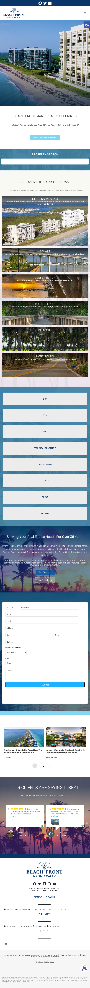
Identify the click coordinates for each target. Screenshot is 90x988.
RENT (45, 431)
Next (87, 823)
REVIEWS (45, 513)
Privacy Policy (63, 954)
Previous (3, 823)
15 (63, 842)
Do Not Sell (39, 956)
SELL (45, 415)
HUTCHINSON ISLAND (45, 199)
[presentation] (23, 694)
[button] (87, 24)
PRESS (45, 497)
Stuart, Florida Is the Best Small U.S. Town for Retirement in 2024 (65, 751)
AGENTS (45, 481)
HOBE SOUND (45, 356)
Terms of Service (74, 954)
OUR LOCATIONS (45, 464)
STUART (45, 251)
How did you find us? (13, 648)
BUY (45, 399)
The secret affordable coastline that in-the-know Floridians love (24, 751)
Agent (7, 658)
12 (56, 842)
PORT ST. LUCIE (45, 304)
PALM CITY (45, 330)
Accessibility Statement (51, 956)
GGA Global (50, 961)
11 (53, 842)
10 (51, 842)
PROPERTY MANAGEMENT (45, 448)
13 (58, 842)
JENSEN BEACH (45, 277)
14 (60, 842)
